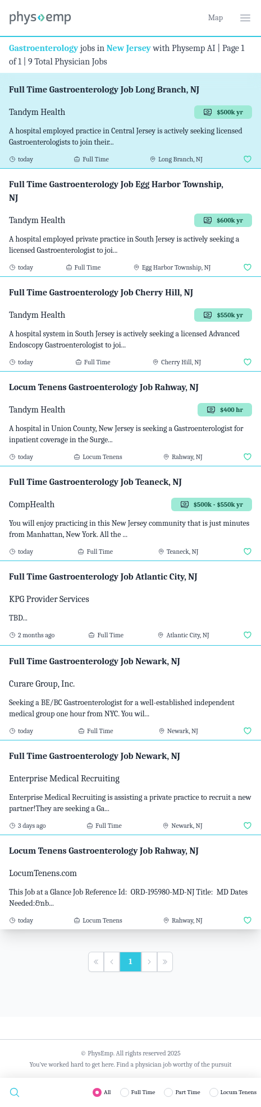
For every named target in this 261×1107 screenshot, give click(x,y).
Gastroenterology (43, 48)
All (107, 1092)
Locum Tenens (239, 1092)
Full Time (143, 1092)
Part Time (187, 1092)
